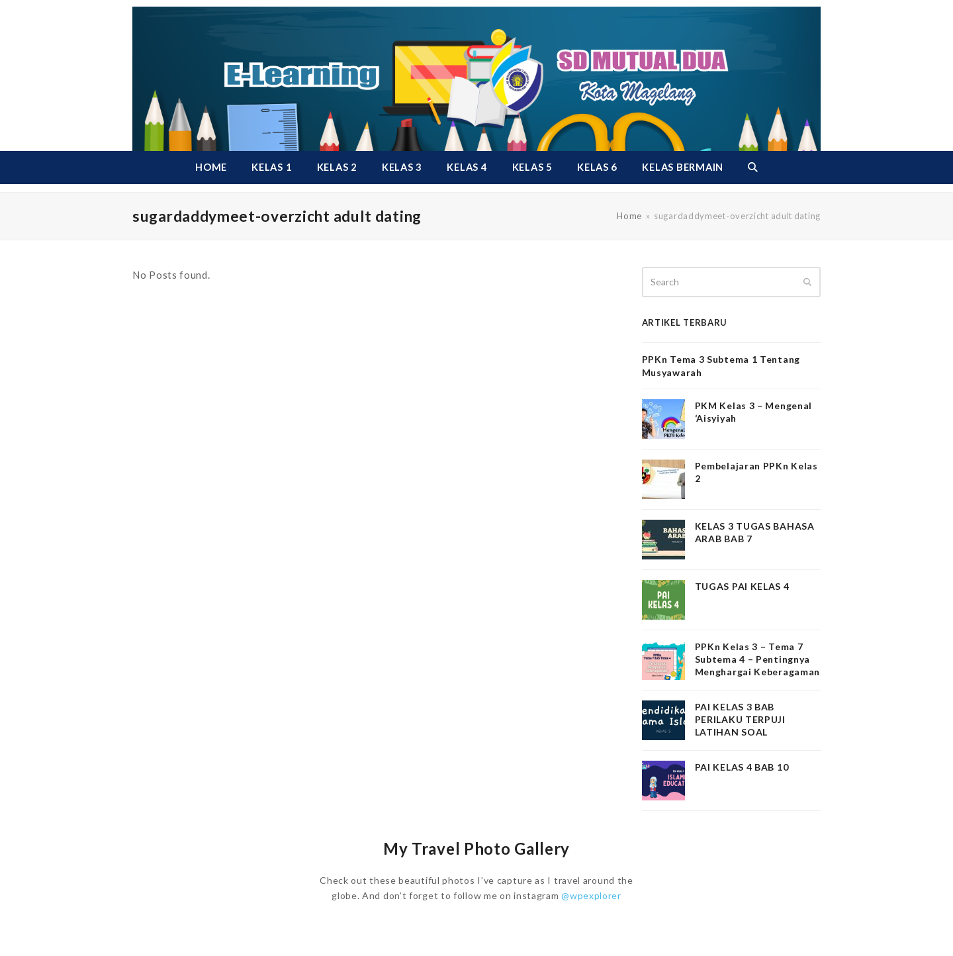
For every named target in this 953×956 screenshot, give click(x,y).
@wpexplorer (591, 895)
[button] (752, 167)
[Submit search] (807, 282)
